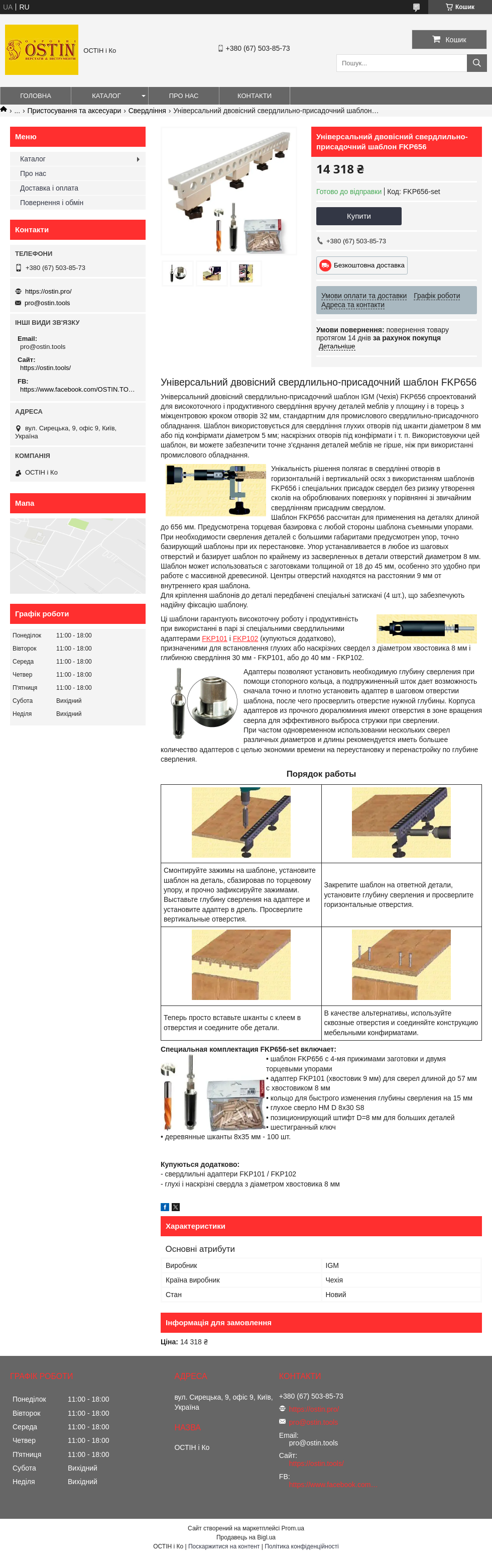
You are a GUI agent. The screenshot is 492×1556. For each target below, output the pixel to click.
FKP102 (246, 638)
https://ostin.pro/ (48, 291)
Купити (359, 216)
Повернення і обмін (51, 203)
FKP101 (214, 638)
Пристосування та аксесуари (74, 111)
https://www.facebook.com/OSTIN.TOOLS (79, 389)
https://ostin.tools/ (45, 368)
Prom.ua (293, 1528)
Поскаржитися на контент (224, 1546)
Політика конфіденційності (302, 1546)
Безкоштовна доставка (369, 265)
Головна (35, 96)
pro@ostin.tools (47, 303)
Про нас (184, 96)
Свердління (147, 111)
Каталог (106, 96)
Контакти (254, 96)
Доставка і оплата (49, 188)
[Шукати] (477, 63)
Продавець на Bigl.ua (246, 1537)
